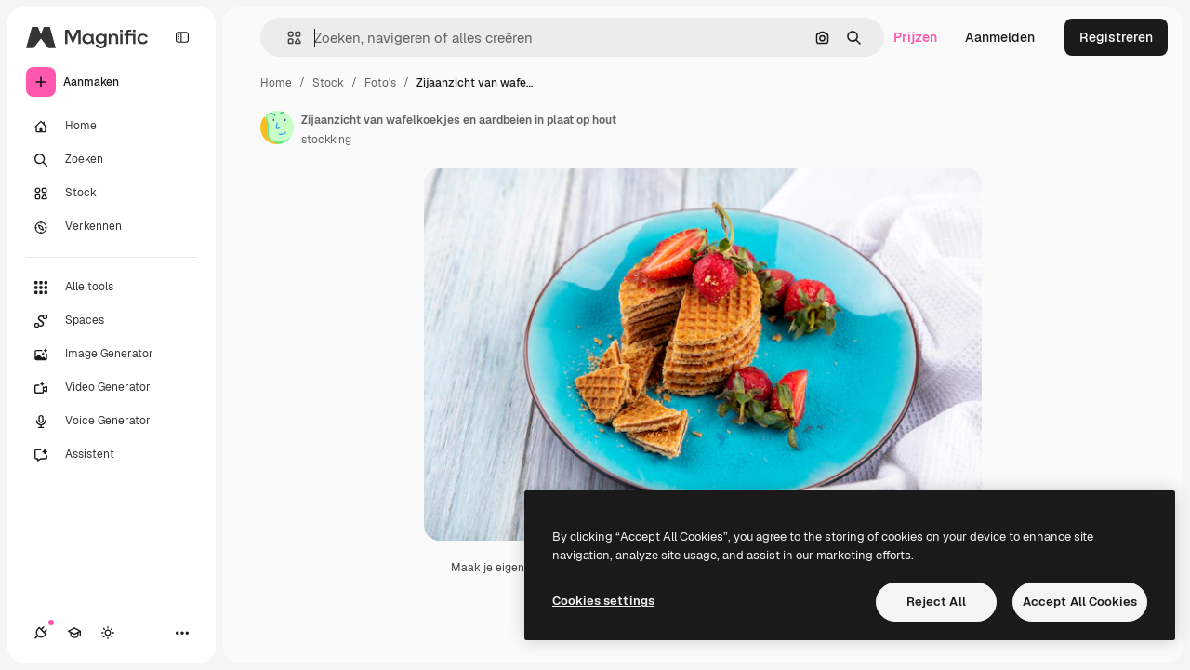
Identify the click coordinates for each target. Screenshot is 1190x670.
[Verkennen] (111, 227)
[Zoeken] (111, 160)
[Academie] (74, 633)
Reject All (936, 602)
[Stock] (111, 193)
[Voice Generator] (111, 421)
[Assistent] (111, 455)
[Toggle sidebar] (182, 37)
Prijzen (915, 37)
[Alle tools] (111, 287)
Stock (328, 82)
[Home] (111, 126)
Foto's (380, 82)
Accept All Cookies (1080, 602)
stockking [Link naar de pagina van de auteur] (326, 139)
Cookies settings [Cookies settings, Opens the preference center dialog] (603, 601)
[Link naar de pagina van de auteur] (277, 127)
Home (276, 82)
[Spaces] (111, 321)
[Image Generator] (111, 354)
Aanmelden (1000, 37)
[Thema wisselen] (108, 633)
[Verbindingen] (41, 633)
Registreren (1116, 37)
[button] (286, 38)
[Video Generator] (111, 388)
